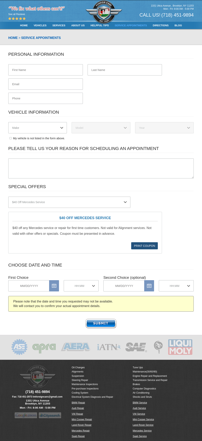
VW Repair (77, 414)
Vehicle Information (33, 112)
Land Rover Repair (82, 425)
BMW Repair (78, 402)
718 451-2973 (25, 396)
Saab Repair (78, 436)
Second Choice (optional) (124, 277)
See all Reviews (16, 14)
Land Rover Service (143, 425)
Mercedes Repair (81, 430)
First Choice (18, 277)
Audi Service (139, 408)
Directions (161, 25)
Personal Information (36, 54)
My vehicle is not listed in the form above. (39, 138)
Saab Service (140, 436)
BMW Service (140, 402)
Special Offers (27, 186)
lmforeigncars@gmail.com (47, 396)
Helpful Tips (100, 25)
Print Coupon (144, 245)
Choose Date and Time (35, 265)
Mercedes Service (142, 430)
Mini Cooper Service (143, 419)
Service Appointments (131, 25)
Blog (178, 25)
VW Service (139, 414)
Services (58, 25)
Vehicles (40, 25)
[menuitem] (24, 25)
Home (24, 25)
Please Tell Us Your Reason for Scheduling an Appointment (83, 148)
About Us (78, 25)
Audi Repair (78, 408)
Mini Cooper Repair (82, 419)
